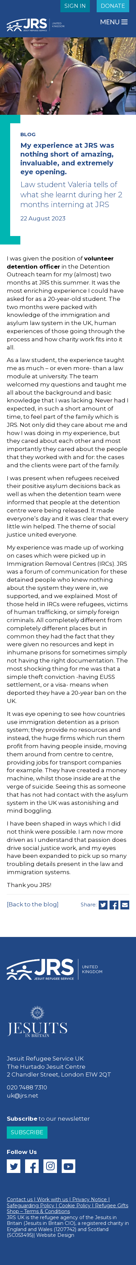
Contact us (20, 1199)
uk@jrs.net (22, 1095)
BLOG (28, 134)
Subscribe (27, 1132)
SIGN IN (75, 6)
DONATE (113, 6)
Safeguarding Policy (30, 1206)
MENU (111, 22)
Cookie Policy (75, 1206)
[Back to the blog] (33, 904)
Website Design (55, 1235)
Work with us (52, 1199)
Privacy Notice (89, 1199)
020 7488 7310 (27, 1087)
